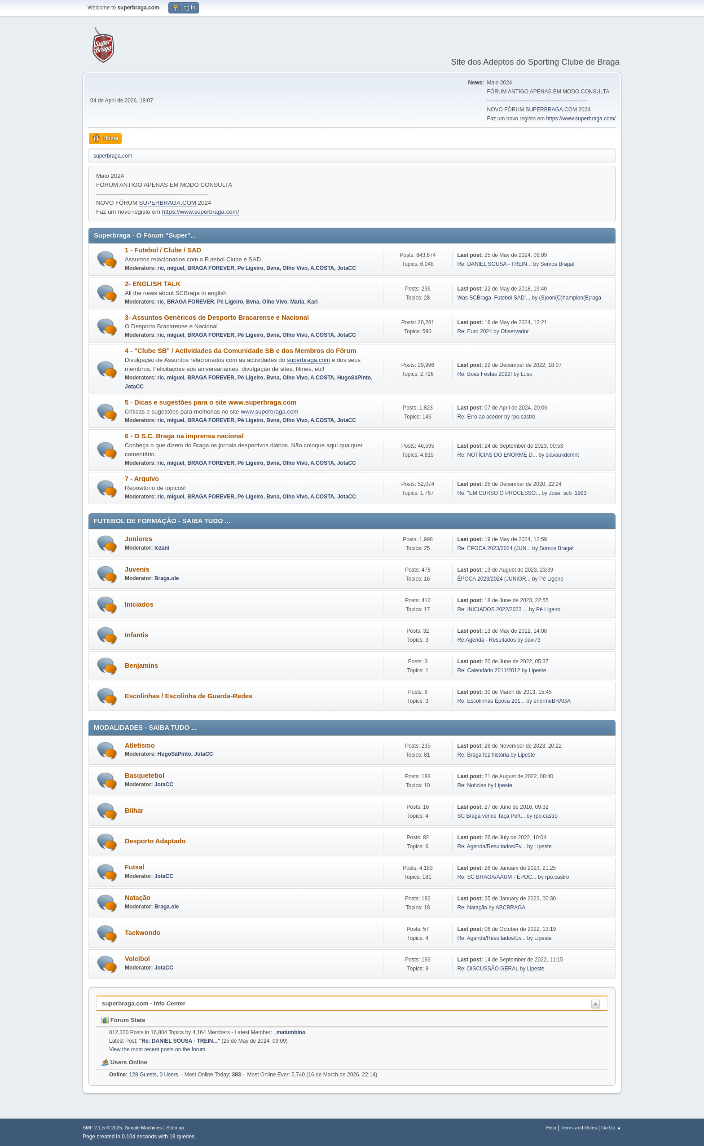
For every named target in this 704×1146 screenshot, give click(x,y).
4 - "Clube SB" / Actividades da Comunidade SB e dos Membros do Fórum (240, 350)
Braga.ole (166, 578)
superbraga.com (308, 360)
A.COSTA (322, 268)
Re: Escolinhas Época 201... (491, 701)
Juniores (138, 538)
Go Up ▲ (611, 1127)
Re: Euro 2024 (474, 331)
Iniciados (139, 604)
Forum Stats (123, 1020)
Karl (312, 302)
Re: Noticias (471, 785)
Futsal (134, 867)
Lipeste (537, 670)
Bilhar (134, 810)
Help (551, 1127)
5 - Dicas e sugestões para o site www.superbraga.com (210, 402)
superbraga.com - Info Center (143, 1003)
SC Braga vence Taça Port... (491, 816)
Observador (515, 331)
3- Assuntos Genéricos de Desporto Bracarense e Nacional (217, 317)
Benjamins (141, 665)
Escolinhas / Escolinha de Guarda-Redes (188, 696)
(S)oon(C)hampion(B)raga (570, 298)
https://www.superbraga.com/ (581, 118)
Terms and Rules (579, 1127)
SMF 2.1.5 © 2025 (102, 1127)
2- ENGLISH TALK (152, 283)
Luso (526, 374)
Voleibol (137, 958)
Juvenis (137, 569)
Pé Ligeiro (251, 268)
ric (161, 268)
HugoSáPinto (354, 378)
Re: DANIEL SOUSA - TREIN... (494, 264)
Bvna (272, 268)
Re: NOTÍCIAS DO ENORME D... (497, 455)
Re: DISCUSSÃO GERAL (487, 968)
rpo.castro (523, 417)
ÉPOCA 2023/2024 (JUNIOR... (493, 579)
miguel (176, 268)
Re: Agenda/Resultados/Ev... (491, 846)
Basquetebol (144, 775)
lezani (161, 548)
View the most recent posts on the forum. (158, 1049)
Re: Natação (472, 907)
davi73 (532, 640)
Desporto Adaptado (155, 841)
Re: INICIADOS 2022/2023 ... (492, 609)
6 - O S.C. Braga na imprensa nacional (184, 436)
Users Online (124, 1062)
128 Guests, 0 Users (143, 1074)
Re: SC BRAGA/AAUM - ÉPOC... (496, 877)
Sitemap (175, 1127)
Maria (297, 302)
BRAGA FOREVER (210, 268)
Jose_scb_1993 (567, 493)
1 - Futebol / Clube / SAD (163, 250)
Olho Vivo (295, 268)
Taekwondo (143, 932)
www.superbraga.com (270, 411)
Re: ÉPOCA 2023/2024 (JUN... (494, 548)
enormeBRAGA (552, 701)
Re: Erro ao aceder (479, 417)
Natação (137, 897)
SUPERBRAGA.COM (551, 109)
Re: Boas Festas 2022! (484, 374)
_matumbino (289, 1032)
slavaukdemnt (562, 455)
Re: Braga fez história (483, 755)
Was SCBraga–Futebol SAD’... (493, 298)
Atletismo (140, 745)
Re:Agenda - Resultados (487, 640)
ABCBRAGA (511, 907)
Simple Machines (143, 1127)
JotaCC (346, 268)
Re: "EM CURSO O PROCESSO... (498, 493)
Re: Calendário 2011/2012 (488, 670)
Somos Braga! (558, 264)
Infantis (136, 635)
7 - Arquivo (142, 478)
